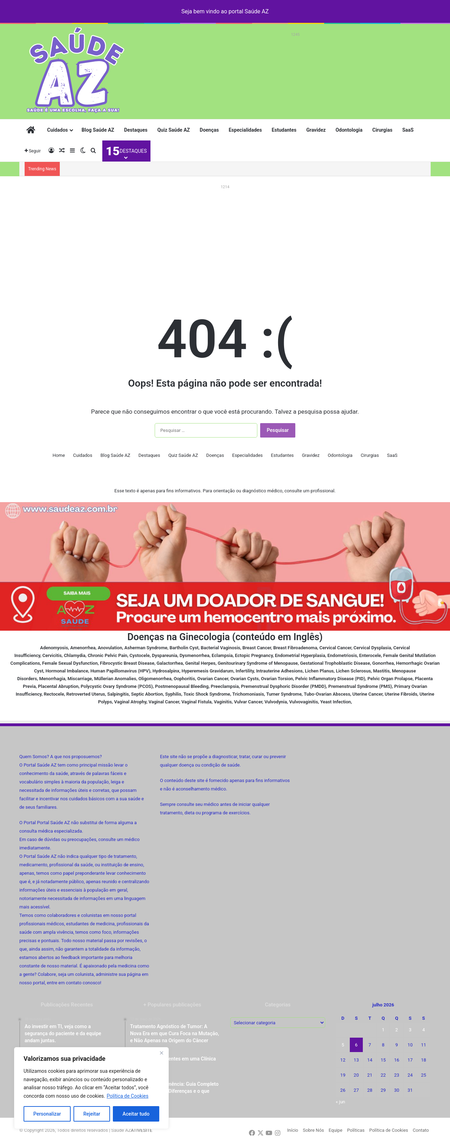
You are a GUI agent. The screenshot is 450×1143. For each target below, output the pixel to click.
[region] (91, 1088)
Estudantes (284, 130)
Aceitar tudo (136, 1114)
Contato (421, 1130)
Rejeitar (91, 1114)
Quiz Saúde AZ (173, 130)
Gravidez (316, 130)
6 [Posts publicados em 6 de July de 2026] (356, 1044)
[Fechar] (161, 1053)
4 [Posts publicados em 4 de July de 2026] (423, 1029)
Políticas (356, 1130)
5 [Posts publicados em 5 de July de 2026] (342, 1044)
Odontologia (348, 130)
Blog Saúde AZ (98, 130)
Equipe (335, 1130)
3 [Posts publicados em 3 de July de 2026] (410, 1029)
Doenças (209, 130)
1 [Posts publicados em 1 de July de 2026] (383, 1029)
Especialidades (245, 130)
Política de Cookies (127, 1096)
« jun (340, 1101)
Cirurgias (382, 130)
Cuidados (57, 130)
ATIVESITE (141, 1130)
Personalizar (47, 1114)
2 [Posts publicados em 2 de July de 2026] (397, 1029)
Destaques (136, 130)
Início (292, 1130)
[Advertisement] (295, 55)
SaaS (407, 130)
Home (59, 455)
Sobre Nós (313, 1130)
